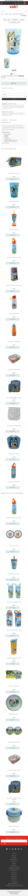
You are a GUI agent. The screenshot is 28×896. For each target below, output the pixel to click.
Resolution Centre (14, 859)
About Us (14, 863)
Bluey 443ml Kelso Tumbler (14, 573)
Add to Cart (12, 207)
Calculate (14, 99)
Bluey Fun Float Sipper (13, 229)
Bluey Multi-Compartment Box (14, 369)
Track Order (14, 857)
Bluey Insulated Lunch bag (14, 173)
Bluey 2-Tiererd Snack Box (14, 826)
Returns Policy (14, 876)
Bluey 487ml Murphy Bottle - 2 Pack (14, 601)
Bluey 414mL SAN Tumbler (18, 13)
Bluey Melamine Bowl (14, 714)
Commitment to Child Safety (14, 868)
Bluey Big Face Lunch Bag (14, 453)
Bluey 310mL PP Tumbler (14, 201)
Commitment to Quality (14, 866)
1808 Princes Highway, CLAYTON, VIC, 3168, (14, 885)
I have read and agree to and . (14, 843)
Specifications (13, 120)
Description (5, 120)
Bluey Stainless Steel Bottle (14, 481)
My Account (17, 3)
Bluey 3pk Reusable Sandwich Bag (14, 425)
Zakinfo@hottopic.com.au (14, 883)
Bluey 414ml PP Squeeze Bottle (14, 341)
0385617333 (14, 882)
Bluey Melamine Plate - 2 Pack (14, 742)
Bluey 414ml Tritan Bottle (14, 313)
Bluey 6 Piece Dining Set (14, 686)
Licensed (6, 13)
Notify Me (14, 83)
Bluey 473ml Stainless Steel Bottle (14, 257)
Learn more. (3, 77)
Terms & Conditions (15, 843)
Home (2, 13)
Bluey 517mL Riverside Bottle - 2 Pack (14, 630)
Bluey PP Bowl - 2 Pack (13, 545)
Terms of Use (14, 872)
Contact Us (14, 865)
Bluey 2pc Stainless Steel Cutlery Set (14, 285)
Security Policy (14, 878)
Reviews (6, 122)
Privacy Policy (21, 843)
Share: (23, 15)
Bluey (11, 13)
